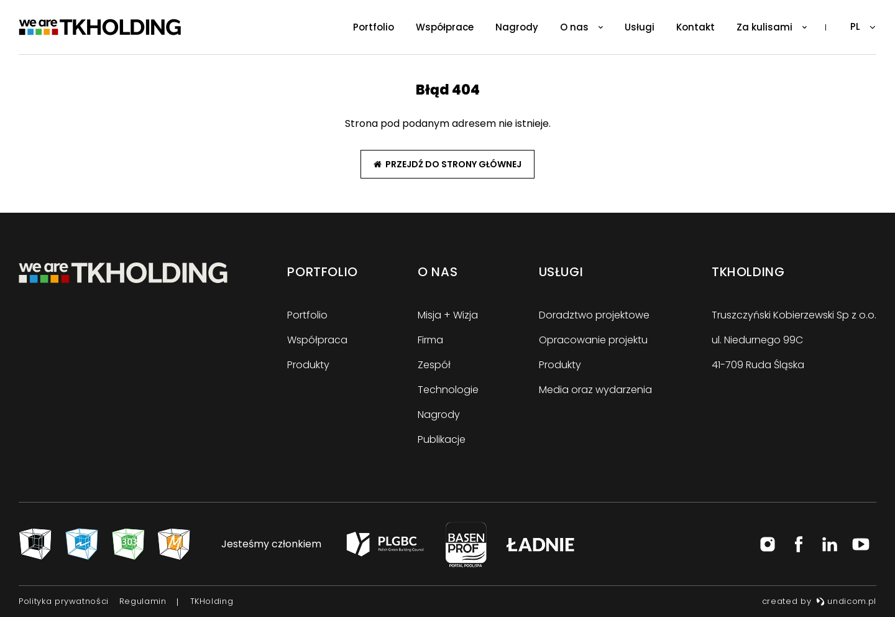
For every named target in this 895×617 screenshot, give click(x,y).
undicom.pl (846, 601)
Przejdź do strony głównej (447, 164)
